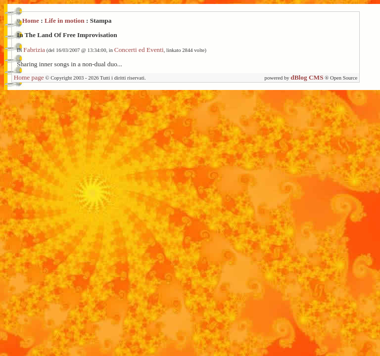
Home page (29, 77)
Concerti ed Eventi (139, 49)
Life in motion (65, 20)
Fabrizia (34, 49)
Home (30, 20)
